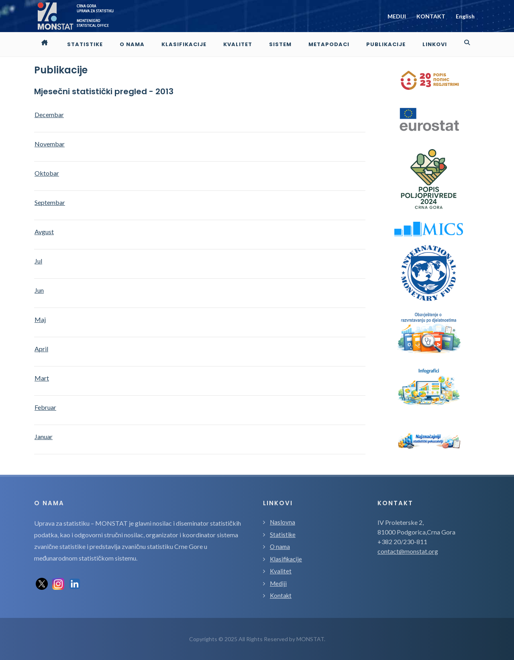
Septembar (50, 202)
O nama (280, 546)
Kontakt (281, 595)
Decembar (49, 114)
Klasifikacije (286, 559)
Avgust (44, 231)
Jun (39, 290)
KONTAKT (430, 16)
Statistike (283, 534)
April (41, 348)
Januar (44, 436)
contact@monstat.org (407, 551)
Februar (45, 407)
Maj (40, 319)
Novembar (50, 144)
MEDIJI (397, 16)
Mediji (278, 583)
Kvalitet (281, 571)
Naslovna (282, 522)
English (465, 16)
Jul (38, 261)
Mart (42, 378)
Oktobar (47, 173)
